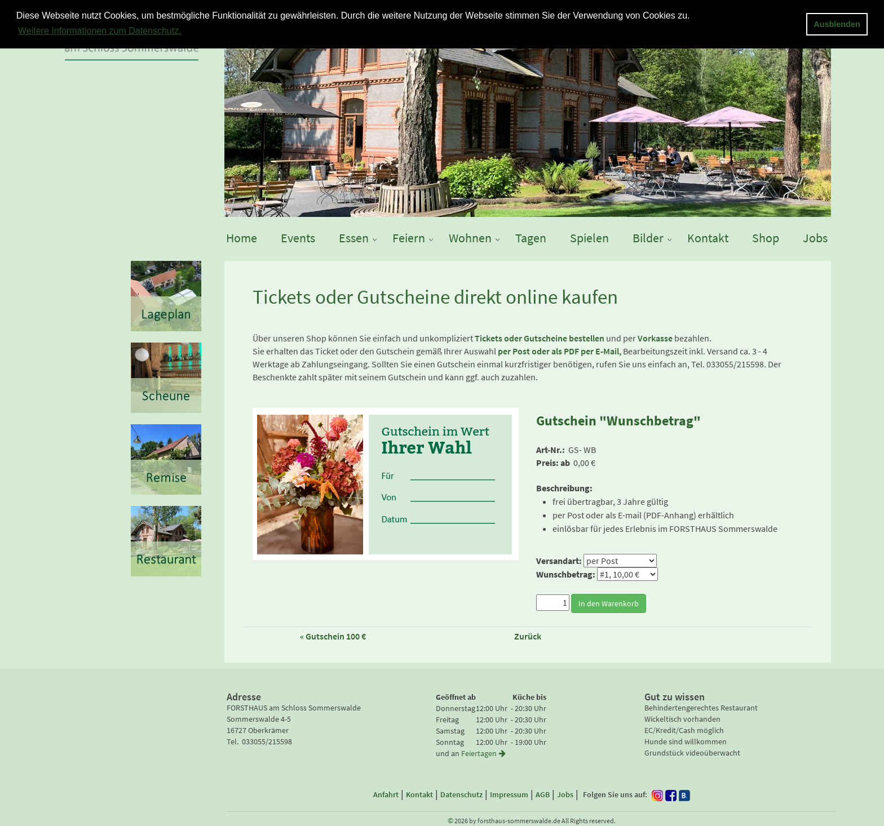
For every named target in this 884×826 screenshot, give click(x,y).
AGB (543, 794)
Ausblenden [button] (837, 24)
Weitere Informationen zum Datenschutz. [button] (100, 30)
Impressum (509, 794)
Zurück (527, 636)
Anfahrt (386, 794)
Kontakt (419, 794)
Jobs (565, 794)
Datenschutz (461, 794)
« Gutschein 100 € (333, 636)
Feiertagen (485, 753)
